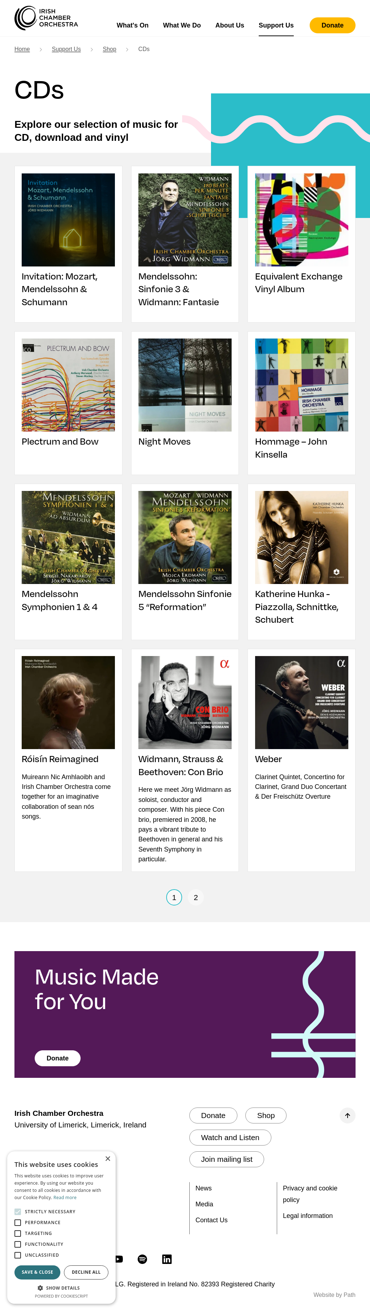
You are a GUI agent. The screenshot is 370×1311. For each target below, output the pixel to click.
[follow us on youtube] (118, 1259)
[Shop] (266, 1116)
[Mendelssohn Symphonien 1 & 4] (68, 552)
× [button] (107, 1159)
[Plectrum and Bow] (68, 393)
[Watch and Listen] (230, 1138)
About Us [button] (229, 25)
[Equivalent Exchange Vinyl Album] (301, 234)
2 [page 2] (196, 899)
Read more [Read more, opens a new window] (65, 1197)
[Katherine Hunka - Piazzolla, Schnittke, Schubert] (301, 559)
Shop (109, 49)
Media (204, 1204)
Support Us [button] (276, 25)
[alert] (61, 1227)
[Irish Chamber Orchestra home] (46, 18)
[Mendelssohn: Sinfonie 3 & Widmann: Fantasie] (185, 240)
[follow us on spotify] (142, 1259)
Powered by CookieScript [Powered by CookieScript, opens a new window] (61, 1296)
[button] (61, 1287)
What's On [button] (133, 25)
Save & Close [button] (37, 1272)
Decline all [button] (86, 1272)
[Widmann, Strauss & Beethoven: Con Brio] (185, 718)
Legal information (308, 1215)
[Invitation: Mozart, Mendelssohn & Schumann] (68, 240)
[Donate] (333, 25)
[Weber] (301, 711)
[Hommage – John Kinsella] (301, 400)
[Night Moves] (185, 393)
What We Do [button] (182, 25)
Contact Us (211, 1220)
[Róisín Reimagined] (68, 711)
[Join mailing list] (226, 1160)
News (203, 1188)
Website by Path (335, 1295)
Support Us (66, 49)
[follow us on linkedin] (167, 1259)
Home (22, 49)
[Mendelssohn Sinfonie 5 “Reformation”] (185, 559)
